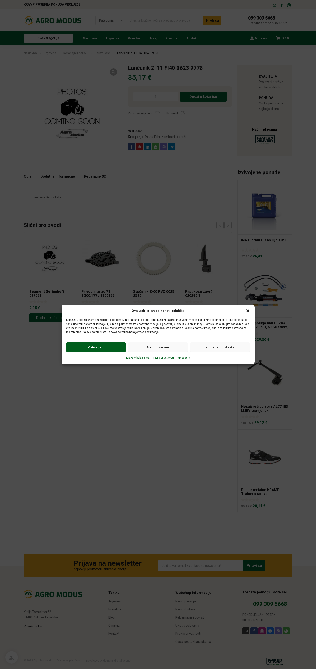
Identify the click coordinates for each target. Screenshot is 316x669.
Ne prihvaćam (158, 347)
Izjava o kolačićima (138, 357)
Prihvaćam (96, 347)
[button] (248, 310)
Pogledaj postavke (220, 347)
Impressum (183, 357)
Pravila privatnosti (163, 357)
